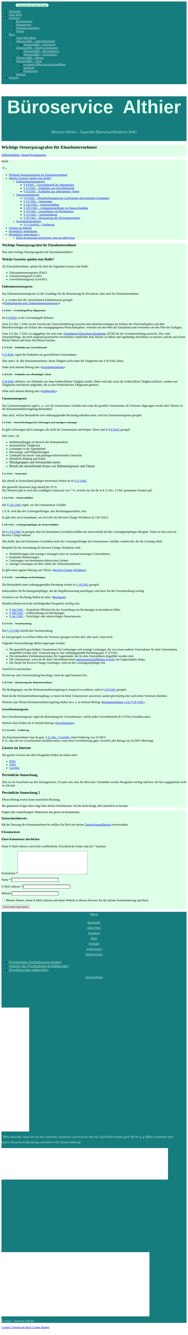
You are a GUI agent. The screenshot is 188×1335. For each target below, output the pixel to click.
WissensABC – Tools (29, 61)
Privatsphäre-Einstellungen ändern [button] (35, 967)
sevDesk (29, 67)
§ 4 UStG (114, 429)
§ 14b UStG (16, 613)
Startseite (15, 11)
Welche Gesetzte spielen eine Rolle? (30, 178)
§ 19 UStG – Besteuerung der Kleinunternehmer (52, 218)
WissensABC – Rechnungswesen (37, 48)
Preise (20, 31)
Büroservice (23, 24)
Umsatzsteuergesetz (27, 194)
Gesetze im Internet (20, 227)
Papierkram (31, 71)
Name (6, 884)
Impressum (94, 953)
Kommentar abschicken (15, 911)
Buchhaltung (24, 21)
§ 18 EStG (8, 381)
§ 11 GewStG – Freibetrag (39, 224)
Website (6, 897)
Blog (12, 34)
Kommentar (9, 877)
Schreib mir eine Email (33, 5)
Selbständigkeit (10, 155)
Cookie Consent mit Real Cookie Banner (25, 1331)
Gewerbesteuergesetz (28, 221)
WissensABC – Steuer (30, 57)
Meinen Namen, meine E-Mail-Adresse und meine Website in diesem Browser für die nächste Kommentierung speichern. (77, 904)
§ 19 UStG (109, 689)
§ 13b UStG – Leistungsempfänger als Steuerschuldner (56, 208)
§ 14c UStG (16, 616)
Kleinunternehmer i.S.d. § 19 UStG (123, 702)
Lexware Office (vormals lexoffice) (45, 64)
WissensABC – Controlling (40, 54)
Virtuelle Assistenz (27, 28)
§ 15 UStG (13, 630)
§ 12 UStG (80, 480)
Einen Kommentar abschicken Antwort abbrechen (45, 237)
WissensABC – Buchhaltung (41, 51)
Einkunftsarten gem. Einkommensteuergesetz (31, 303)
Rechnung (59, 597)
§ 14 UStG (82, 584)
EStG (12, 761)
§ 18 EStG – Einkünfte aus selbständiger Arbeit (51, 191)
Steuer (25, 155)
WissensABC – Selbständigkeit (35, 41)
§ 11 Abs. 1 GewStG (58, 737)
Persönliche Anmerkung (23, 231)
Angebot (14, 18)
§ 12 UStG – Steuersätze (38, 201)
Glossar (21, 74)
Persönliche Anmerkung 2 (24, 234)
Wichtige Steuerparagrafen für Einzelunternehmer (38, 174)
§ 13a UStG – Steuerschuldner (41, 204)
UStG (16, 609)
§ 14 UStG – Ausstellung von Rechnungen (48, 211)
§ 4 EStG (11, 317)
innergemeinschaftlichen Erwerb (95, 659)
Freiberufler (48, 391)
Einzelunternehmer (52, 367)
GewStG (14, 767)
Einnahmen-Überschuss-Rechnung (84, 333)
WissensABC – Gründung (40, 44)
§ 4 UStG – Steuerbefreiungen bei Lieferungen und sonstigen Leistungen (66, 198)
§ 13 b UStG (13, 531)
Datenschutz (94, 959)
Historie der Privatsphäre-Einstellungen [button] (38, 970)
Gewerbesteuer (64, 722)
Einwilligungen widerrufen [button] (28, 974)
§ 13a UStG (14, 504)
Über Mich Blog (26, 38)
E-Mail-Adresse (11, 890)
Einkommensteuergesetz (30, 181)
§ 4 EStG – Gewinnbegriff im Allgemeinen (49, 184)
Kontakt (14, 77)
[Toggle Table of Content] (4, 168)
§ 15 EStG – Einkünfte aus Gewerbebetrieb (49, 188)
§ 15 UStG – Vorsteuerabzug (40, 214)
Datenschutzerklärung (98, 824)
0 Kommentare (37, 155)
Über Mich (15, 14)
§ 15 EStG (8, 354)
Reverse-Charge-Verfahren (69, 570)
